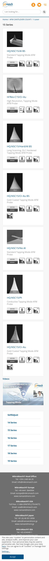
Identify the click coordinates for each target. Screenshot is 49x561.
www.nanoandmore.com (24, 496)
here (4, 546)
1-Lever (36, 19)
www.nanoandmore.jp (24, 524)
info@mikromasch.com (27, 482)
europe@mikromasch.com (27, 493)
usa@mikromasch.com (27, 507)
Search (44, 12)
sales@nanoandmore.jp (27, 521)
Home (5, 19)
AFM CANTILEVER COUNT (20, 19)
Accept (13, 557)
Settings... (6, 551)
